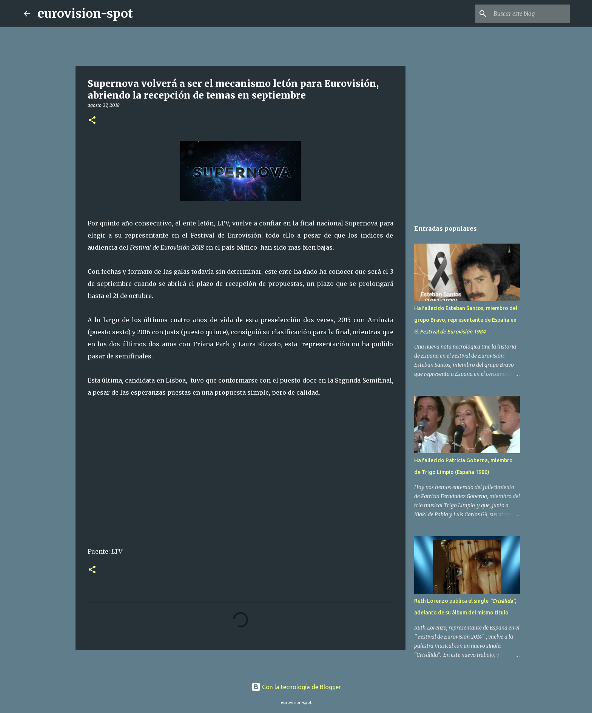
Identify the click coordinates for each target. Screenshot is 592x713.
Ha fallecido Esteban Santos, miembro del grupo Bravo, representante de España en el (465, 320)
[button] (92, 121)
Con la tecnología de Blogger (296, 687)
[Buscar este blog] (530, 14)
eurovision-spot (85, 13)
